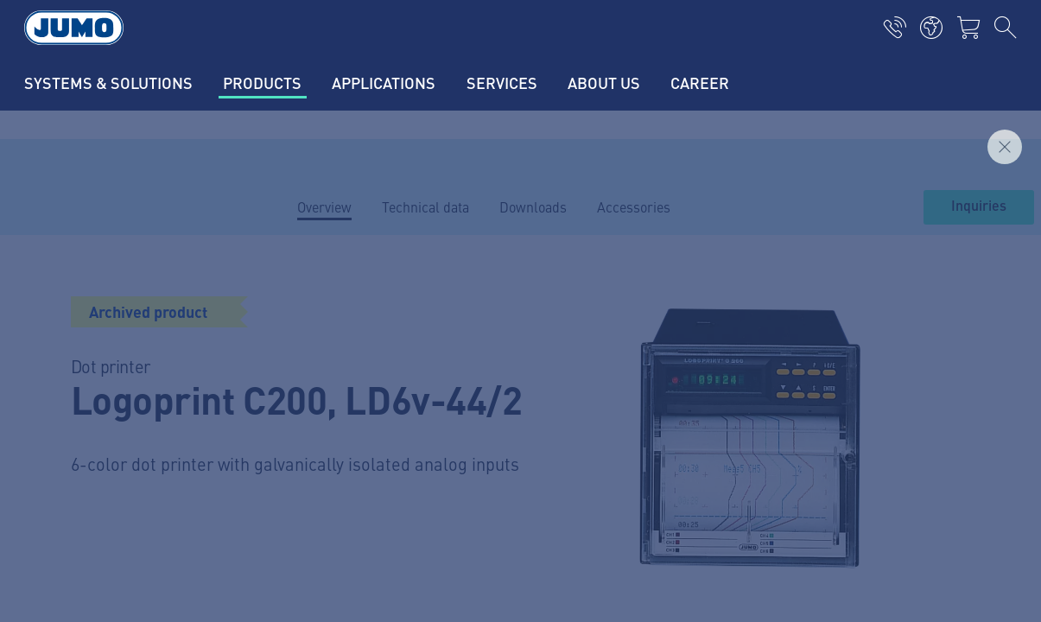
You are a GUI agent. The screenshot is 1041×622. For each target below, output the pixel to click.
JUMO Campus (331, 394)
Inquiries (978, 206)
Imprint (52, 525)
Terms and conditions (95, 592)
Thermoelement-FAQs (353, 428)
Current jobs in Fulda (350, 327)
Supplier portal (332, 361)
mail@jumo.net (118, 456)
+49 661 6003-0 (120, 412)
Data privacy (67, 558)
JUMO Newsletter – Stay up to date (649, 393)
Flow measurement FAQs (361, 462)
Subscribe (956, 421)
